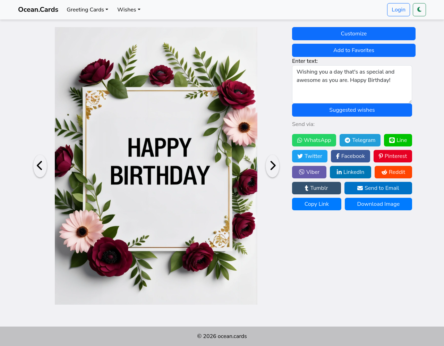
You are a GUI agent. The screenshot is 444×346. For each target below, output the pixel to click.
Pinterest (393, 156)
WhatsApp (314, 140)
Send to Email (378, 188)
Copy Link (317, 204)
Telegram (360, 140)
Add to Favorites (353, 50)
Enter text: (305, 61)
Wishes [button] (126, 10)
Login (398, 10)
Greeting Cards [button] (85, 10)
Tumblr (316, 188)
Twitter (309, 156)
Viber (309, 172)
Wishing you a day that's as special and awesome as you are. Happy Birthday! (352, 84)
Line (398, 140)
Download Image (378, 204)
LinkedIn (350, 172)
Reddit (393, 172)
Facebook (350, 156)
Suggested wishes (352, 110)
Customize (354, 33)
